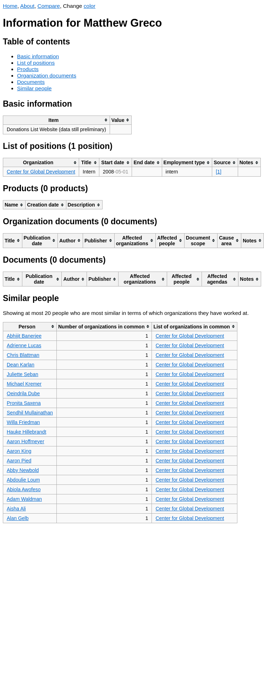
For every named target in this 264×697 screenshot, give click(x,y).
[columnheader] (56, 120)
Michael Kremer (24, 384)
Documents (31, 82)
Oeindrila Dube (23, 393)
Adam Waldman (24, 499)
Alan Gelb (17, 518)
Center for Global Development (41, 172)
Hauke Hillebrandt (26, 432)
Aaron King (19, 451)
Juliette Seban (22, 374)
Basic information (38, 56)
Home (10, 6)
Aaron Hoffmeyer (25, 441)
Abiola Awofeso (23, 489)
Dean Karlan (20, 365)
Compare (49, 6)
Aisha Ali (16, 508)
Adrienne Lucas (24, 345)
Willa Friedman (23, 422)
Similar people (34, 88)
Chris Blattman (23, 355)
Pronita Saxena (24, 403)
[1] (218, 172)
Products (28, 69)
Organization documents (46, 76)
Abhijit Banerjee (24, 336)
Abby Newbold (23, 470)
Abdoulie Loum (23, 480)
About (27, 6)
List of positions (36, 63)
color (89, 6)
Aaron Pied (19, 460)
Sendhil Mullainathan (30, 412)
